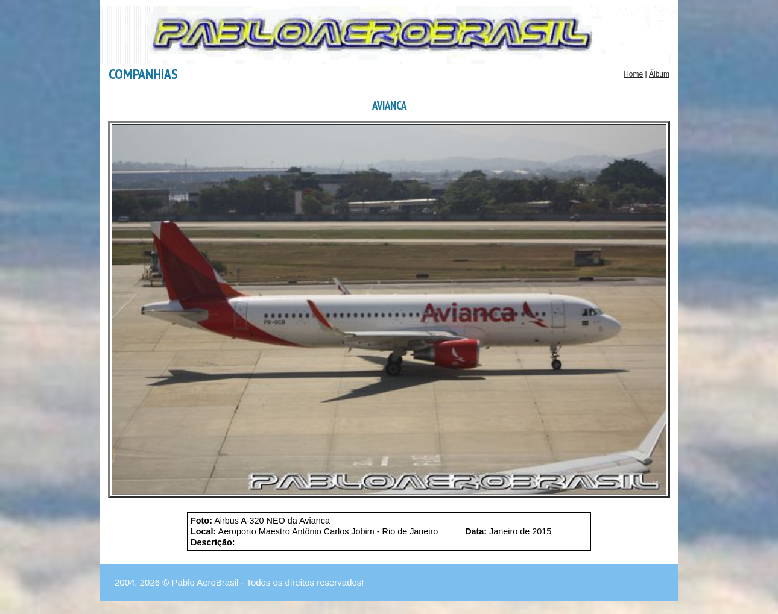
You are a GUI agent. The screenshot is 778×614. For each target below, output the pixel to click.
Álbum (659, 74)
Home (633, 74)
